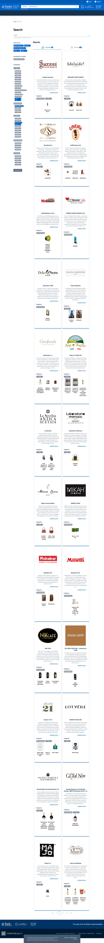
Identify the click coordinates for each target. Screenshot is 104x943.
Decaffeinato (83, 179)
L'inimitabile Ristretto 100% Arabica (40, 685)
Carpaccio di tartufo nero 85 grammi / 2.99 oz (75, 392)
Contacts (98, 938)
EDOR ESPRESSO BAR (75, 687)
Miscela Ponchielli (47, 320)
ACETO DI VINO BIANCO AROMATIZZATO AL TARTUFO (40, 392)
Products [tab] (76, 48)
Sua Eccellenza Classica (55, 684)
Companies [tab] (47, 48)
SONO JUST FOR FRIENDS (75, 829)
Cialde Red (67, 179)
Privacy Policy (82, 938)
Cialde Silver (75, 179)
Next (88, 175)
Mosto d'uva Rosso (48, 111)
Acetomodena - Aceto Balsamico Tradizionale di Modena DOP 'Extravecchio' (51, 830)
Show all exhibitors (24, 9)
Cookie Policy (73, 937)
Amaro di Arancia (48, 755)
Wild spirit (79, 321)
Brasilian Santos (44, 606)
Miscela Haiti (51, 606)
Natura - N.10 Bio (75, 538)
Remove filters (18, 170)
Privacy (66, 937)
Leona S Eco (79, 110)
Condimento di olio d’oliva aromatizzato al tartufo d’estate (75, 905)
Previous (62, 175)
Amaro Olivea (55, 755)
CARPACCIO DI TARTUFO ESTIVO (55, 391)
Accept (75, 939)
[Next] (67, 917)
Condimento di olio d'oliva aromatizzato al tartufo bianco (68, 905)
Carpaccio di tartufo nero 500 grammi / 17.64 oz (68, 392)
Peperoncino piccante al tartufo (83, 904)
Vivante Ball (47, 179)
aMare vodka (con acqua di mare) (40, 756)
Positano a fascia (71, 321)
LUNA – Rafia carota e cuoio (51, 538)
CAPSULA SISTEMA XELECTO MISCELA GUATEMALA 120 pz (48, 249)
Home (15, 21)
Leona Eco (71, 110)
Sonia (47, 901)
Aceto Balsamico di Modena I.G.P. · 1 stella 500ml (51, 468)
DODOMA (75, 247)
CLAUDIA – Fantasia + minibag (43, 539)
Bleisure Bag (75, 755)
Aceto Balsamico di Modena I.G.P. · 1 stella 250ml (44, 468)
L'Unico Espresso (48, 684)
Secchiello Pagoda (75, 465)
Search (16, 35)
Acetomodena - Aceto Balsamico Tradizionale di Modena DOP (43, 829)
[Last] (70, 917)
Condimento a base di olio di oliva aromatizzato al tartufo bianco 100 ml (83, 393)
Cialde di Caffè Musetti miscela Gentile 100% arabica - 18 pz (75, 612)
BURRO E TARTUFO (48, 390)
